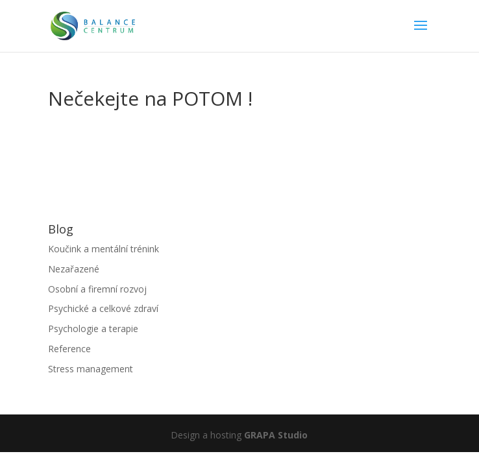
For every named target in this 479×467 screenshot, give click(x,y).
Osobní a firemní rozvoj (97, 289)
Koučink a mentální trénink (103, 249)
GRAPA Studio (276, 435)
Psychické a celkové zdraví (103, 308)
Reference (69, 348)
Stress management (90, 369)
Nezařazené (73, 269)
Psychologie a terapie (93, 328)
